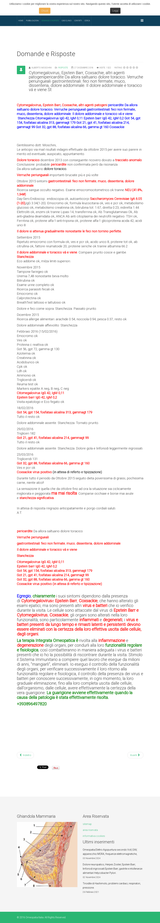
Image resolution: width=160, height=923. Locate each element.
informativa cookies (94, 836)
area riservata (90, 830)
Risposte (63, 67)
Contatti (78, 21)
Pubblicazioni (32, 21)
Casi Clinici (67, 21)
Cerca (87, 21)
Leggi (115, 10)
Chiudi (44, 10)
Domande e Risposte (50, 21)
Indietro (25, 755)
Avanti (135, 755)
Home (20, 21)
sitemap (87, 824)
